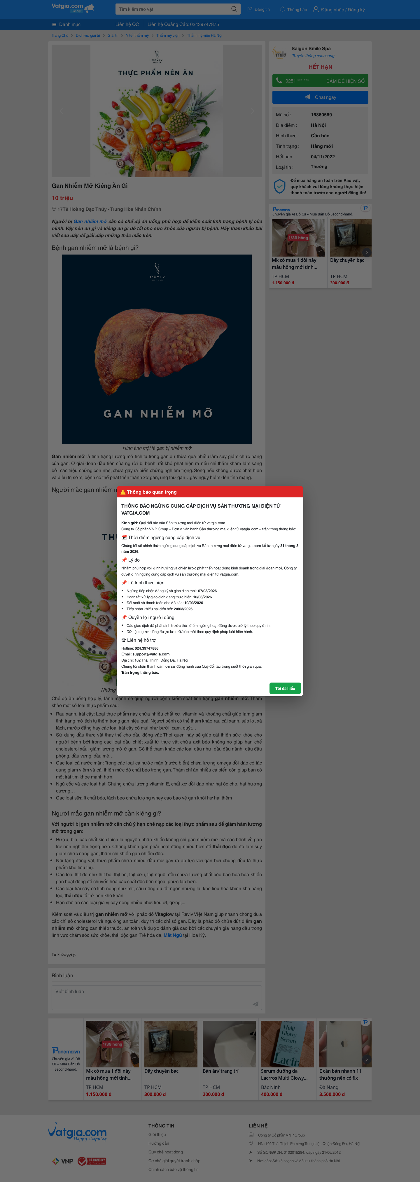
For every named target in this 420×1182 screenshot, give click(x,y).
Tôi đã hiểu (285, 688)
